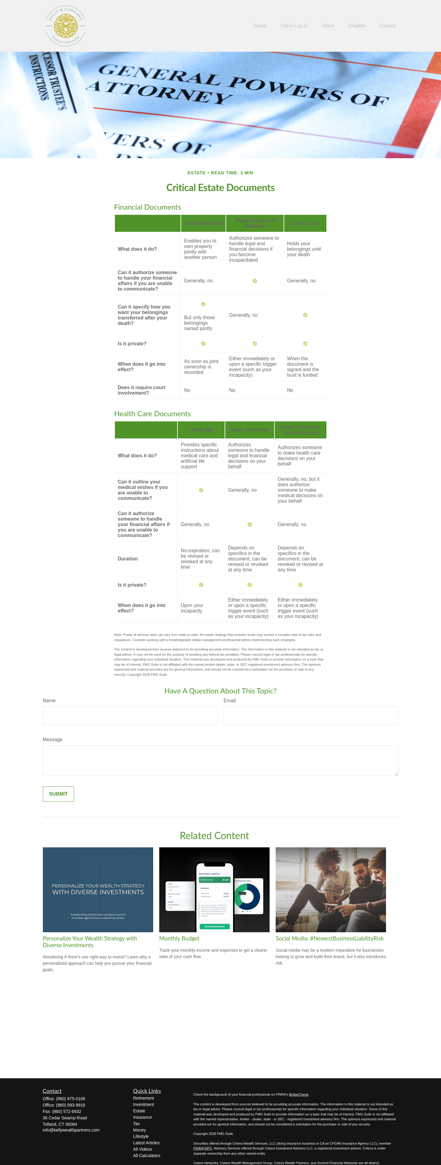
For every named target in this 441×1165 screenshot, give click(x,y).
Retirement (143, 1098)
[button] (260, 26)
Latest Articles (146, 1142)
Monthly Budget (179, 938)
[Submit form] (58, 794)
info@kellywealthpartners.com (71, 1130)
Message (53, 739)
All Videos (142, 1149)
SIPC (208, 1148)
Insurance (142, 1117)
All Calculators (146, 1155)
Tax (136, 1123)
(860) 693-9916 (70, 1105)
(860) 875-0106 (70, 1098)
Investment (143, 1104)
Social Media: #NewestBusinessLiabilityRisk (330, 938)
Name (49, 700)
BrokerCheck (298, 1094)
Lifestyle (141, 1136)
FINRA (198, 1148)
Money (139, 1130)
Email (230, 700)
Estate (139, 1110)
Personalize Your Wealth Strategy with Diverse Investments (90, 941)
